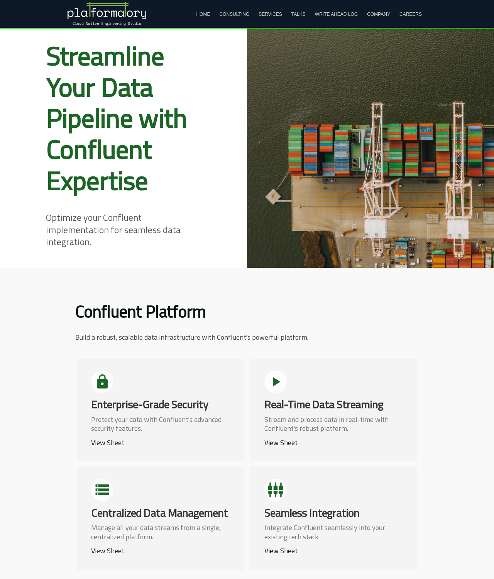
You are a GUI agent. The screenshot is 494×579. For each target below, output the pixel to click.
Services (270, 14)
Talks (298, 14)
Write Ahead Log (336, 14)
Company (378, 14)
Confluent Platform (140, 311)
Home (203, 14)
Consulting (234, 14)
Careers (410, 14)
